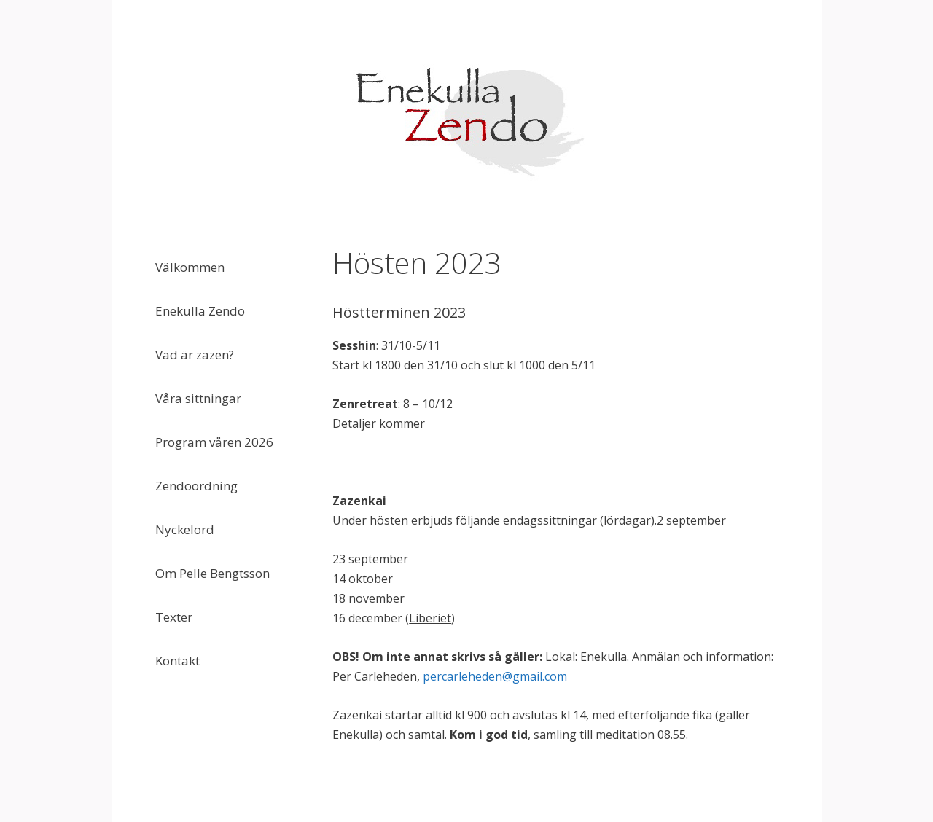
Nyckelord (184, 529)
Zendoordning (196, 485)
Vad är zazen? (194, 354)
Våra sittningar (198, 398)
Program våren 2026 (214, 442)
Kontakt (177, 660)
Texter (173, 616)
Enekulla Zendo (200, 310)
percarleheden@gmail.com (495, 676)
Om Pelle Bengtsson (212, 573)
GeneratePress (559, 797)
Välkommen (190, 267)
